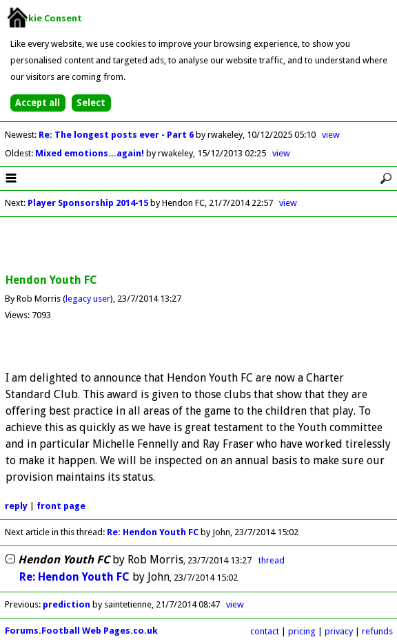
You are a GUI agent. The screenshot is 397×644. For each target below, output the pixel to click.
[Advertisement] (198, 246)
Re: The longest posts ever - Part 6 (117, 134)
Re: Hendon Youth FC (152, 532)
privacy (339, 631)
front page (61, 506)
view (331, 134)
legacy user (87, 298)
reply (16, 506)
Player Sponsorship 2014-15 (88, 203)
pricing (302, 631)
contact (264, 631)
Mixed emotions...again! (90, 153)
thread (271, 560)
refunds (377, 631)
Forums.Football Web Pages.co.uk (81, 630)
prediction (66, 604)
